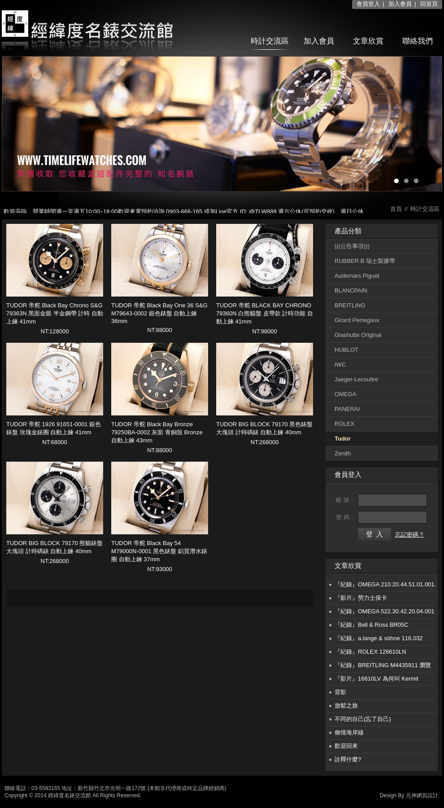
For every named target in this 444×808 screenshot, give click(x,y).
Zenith (343, 453)
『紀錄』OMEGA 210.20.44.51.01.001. (385, 584)
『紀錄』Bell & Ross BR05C (372, 624)
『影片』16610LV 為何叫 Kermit (376, 678)
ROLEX (344, 423)
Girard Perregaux (357, 320)
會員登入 (368, 3)
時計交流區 (270, 41)
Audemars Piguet (357, 275)
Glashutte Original (358, 335)
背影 (340, 692)
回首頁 (429, 3)
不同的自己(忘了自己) (363, 719)
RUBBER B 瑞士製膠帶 (365, 261)
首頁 (396, 208)
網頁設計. (428, 795)
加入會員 (400, 3)
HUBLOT (346, 349)
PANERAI (347, 409)
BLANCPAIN (351, 290)
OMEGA (345, 394)
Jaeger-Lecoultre (357, 379)
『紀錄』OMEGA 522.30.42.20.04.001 (385, 611)
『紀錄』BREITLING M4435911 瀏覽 (383, 665)
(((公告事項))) (352, 246)
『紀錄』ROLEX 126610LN (370, 651)
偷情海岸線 (349, 732)
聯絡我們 (417, 41)
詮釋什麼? (348, 759)
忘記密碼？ (409, 534)
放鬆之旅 (346, 705)
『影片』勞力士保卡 (361, 597)
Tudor (343, 438)
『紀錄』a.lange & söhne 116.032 (379, 638)
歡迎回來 (346, 745)
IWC (340, 364)
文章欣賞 (368, 41)
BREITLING (350, 305)
